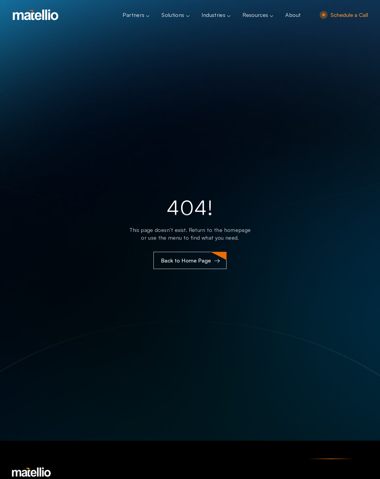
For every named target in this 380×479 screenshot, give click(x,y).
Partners (137, 15)
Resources (259, 15)
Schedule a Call (349, 15)
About (293, 15)
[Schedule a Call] (323, 15)
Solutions (176, 15)
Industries (217, 15)
